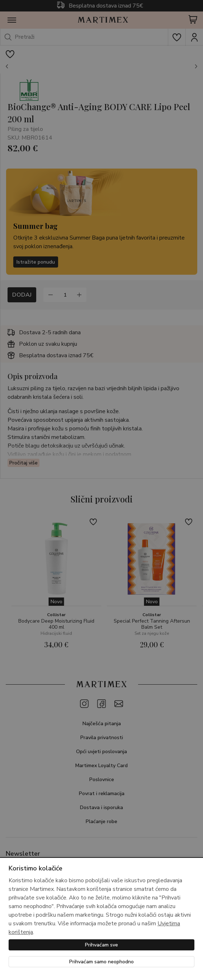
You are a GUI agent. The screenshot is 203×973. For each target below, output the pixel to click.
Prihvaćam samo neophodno (101, 961)
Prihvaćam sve (101, 944)
